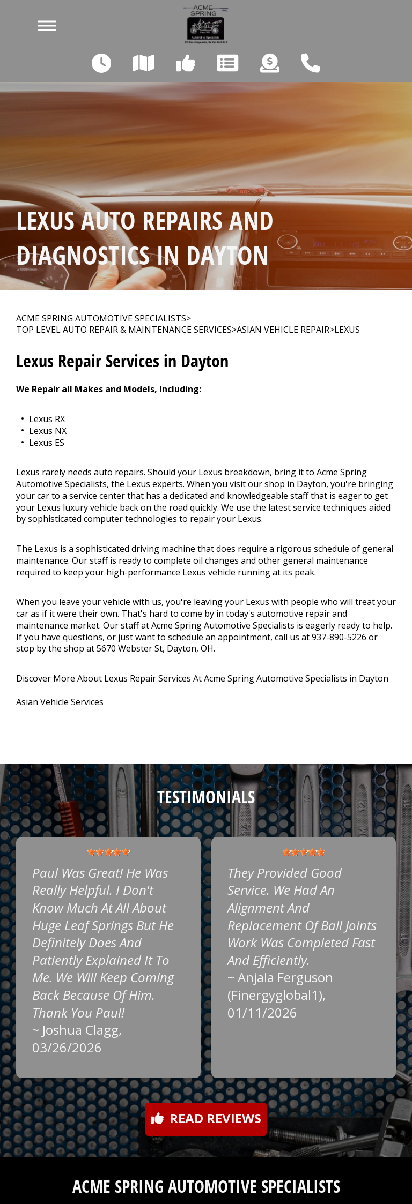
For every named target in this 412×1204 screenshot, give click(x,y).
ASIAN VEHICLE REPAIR (283, 329)
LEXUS (347, 329)
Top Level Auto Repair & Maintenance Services (124, 329)
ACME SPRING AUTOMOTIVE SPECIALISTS (101, 318)
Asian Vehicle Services (60, 702)
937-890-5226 (339, 637)
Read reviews (206, 1118)
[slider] (108, 852)
